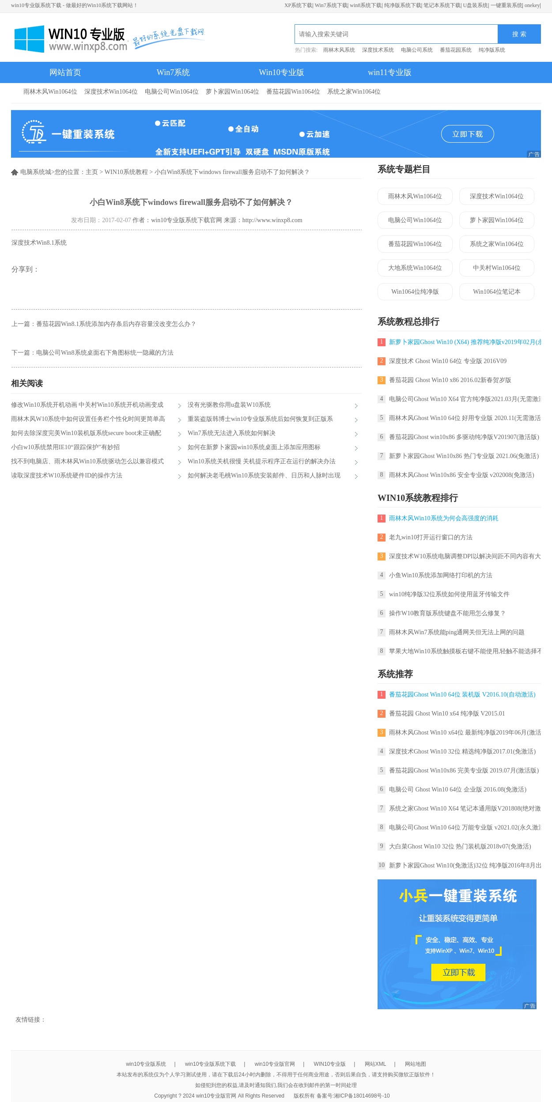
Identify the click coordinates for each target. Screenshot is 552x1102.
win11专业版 (389, 72)
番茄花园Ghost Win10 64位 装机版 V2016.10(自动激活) (462, 694)
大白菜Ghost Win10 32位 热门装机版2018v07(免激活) (460, 846)
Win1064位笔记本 (497, 291)
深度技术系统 (378, 50)
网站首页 (65, 72)
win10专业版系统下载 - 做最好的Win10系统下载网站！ (74, 5)
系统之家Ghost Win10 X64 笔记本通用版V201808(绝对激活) (469, 808)
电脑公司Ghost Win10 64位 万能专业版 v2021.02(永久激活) (468, 827)
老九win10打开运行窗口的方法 (431, 537)
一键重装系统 (506, 5)
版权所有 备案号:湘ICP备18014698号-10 (341, 1096)
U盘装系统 (475, 5)
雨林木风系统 (339, 50)
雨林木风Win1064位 (50, 91)
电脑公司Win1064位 (172, 91)
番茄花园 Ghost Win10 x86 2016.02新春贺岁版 (450, 380)
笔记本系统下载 (442, 5)
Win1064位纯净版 (415, 291)
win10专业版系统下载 (210, 1064)
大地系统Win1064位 (415, 268)
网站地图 (415, 1064)
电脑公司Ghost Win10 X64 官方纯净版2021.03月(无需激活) (467, 399)
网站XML (375, 1064)
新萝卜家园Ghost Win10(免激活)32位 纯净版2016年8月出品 (468, 865)
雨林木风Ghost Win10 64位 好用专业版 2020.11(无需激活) (466, 418)
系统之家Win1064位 (354, 91)
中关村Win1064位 (497, 268)
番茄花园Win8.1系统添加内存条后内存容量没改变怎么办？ (116, 324)
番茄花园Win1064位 (293, 91)
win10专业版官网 (275, 1064)
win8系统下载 (366, 5)
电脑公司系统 (417, 50)
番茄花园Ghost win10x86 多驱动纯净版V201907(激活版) (464, 437)
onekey (532, 5)
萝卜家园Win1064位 (233, 91)
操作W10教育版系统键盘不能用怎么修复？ (447, 613)
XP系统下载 (298, 5)
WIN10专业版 (330, 1064)
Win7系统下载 (331, 5)
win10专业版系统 (146, 1064)
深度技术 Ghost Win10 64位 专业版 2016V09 (448, 361)
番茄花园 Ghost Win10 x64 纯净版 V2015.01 (447, 713)
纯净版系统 (492, 50)
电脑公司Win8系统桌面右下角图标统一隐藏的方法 (105, 352)
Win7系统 (173, 72)
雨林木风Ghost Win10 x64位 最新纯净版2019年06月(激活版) (469, 732)
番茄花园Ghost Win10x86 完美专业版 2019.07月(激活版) (464, 770)
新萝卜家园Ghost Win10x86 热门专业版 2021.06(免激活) (464, 456)
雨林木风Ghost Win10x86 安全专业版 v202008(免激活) (461, 475)
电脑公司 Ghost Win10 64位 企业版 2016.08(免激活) (457, 789)
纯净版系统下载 (402, 5)
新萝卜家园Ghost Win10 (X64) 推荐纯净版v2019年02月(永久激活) (468, 342)
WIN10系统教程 (126, 172)
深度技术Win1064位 (111, 91)
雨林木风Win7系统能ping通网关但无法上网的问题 (457, 632)
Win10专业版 (281, 72)
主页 (92, 172)
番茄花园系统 (456, 50)
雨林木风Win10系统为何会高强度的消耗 (444, 518)
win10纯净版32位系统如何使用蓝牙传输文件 (449, 594)
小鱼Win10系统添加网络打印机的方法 (440, 575)
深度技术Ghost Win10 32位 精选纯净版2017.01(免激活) (462, 751)
